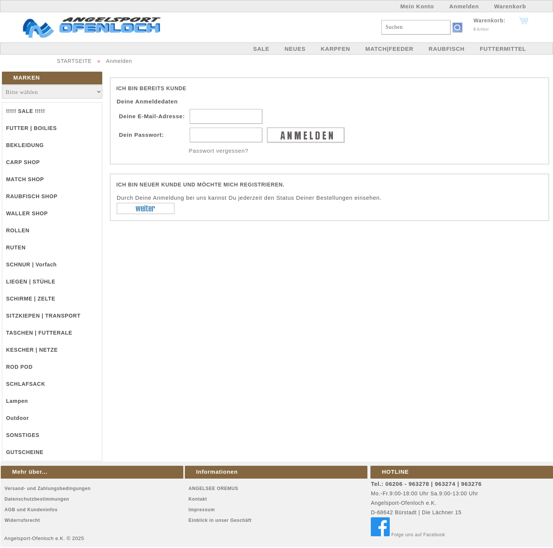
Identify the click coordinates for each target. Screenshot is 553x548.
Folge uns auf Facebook (408, 534)
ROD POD (19, 367)
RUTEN (16, 247)
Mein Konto (417, 6)
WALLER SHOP (27, 213)
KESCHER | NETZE (32, 350)
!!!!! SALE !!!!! (25, 111)
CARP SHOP (23, 162)
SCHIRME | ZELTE (30, 299)
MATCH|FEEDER (389, 48)
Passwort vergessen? (218, 150)
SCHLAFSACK (25, 384)
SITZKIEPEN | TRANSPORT (43, 316)
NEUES (294, 48)
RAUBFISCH (447, 48)
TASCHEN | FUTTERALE (39, 333)
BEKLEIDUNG (25, 145)
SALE (261, 48)
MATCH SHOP (25, 179)
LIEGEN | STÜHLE (30, 282)
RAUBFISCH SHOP (32, 196)
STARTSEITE (74, 61)
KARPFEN (335, 48)
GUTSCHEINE (25, 452)
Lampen (17, 401)
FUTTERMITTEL (503, 48)
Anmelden (464, 6)
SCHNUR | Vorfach (31, 264)
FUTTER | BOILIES (31, 128)
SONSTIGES (22, 435)
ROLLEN (18, 230)
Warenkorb (510, 6)
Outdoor (17, 418)
